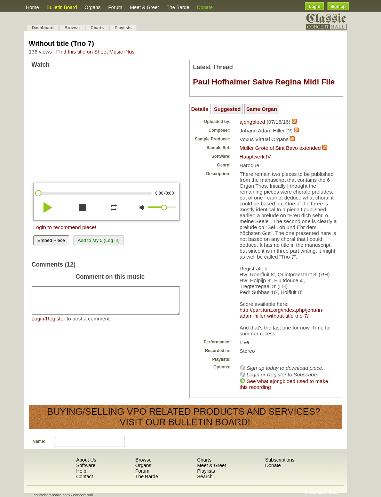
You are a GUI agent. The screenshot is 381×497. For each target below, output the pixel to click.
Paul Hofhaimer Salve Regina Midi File (264, 82)
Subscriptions (279, 460)
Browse (72, 27)
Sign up (338, 6)
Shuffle (311, 492)
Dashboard (43, 27)
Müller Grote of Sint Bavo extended (280, 148)
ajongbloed (252, 122)
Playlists (123, 27)
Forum (115, 7)
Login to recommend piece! (64, 227)
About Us (86, 460)
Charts (97, 27)
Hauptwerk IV (255, 157)
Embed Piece (51, 240)
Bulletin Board (62, 7)
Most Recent (329, 492)
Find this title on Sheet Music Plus (95, 52)
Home (32, 7)
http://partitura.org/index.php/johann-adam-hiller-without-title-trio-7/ (282, 313)
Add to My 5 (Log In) (99, 240)
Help (81, 471)
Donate (205, 7)
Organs (93, 7)
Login (314, 6)
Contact (84, 476)
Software (85, 465)
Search (204, 476)
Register (55, 324)
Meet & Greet (144, 7)
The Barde (178, 7)
